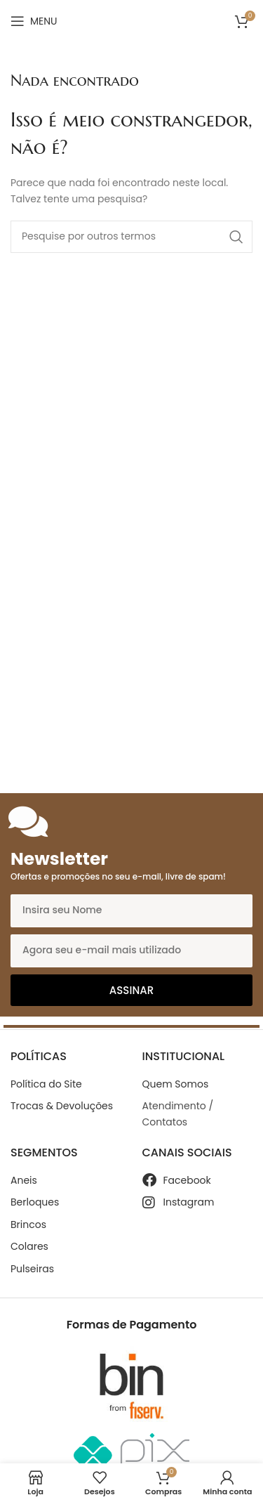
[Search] (131, 237)
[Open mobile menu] (34, 21)
